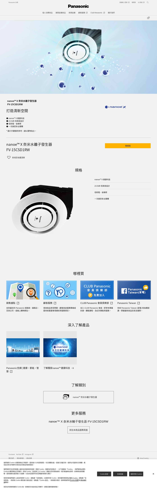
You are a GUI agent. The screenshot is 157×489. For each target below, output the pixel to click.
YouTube (19, 454)
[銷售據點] (23, 290)
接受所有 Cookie (136, 474)
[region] (78, 474)
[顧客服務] (60, 290)
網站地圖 (29, 458)
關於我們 (11, 458)
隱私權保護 (20, 458)
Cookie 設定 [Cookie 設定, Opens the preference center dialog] (104, 474)
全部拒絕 (120, 474)
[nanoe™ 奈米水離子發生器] (78, 397)
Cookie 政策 (74, 480)
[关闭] (153, 473)
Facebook (12, 454)
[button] (128, 145)
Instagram (29, 454)
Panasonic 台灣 (13, 2)
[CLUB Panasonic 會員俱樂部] (97, 290)
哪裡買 (128, 145)
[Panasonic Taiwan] (134, 290)
